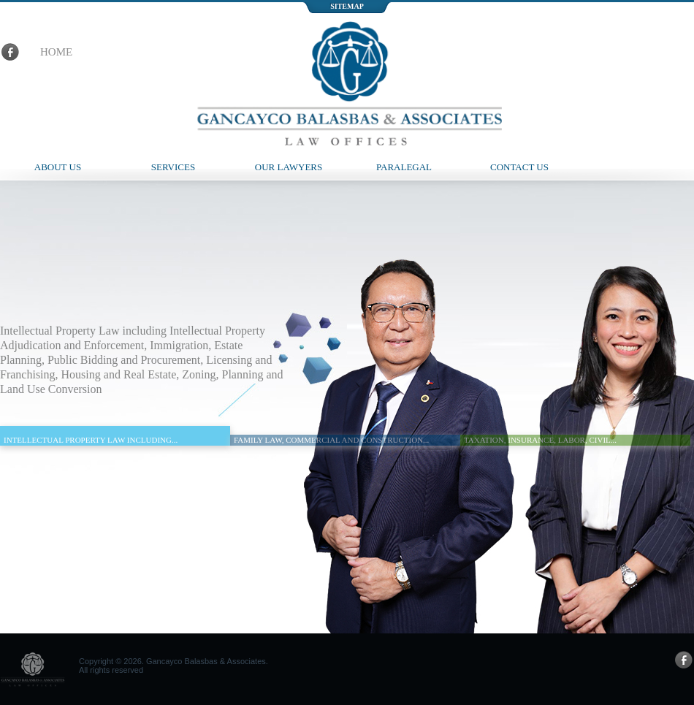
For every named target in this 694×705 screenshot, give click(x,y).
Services (173, 166)
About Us (57, 166)
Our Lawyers (289, 166)
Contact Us (519, 166)
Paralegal (404, 166)
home (56, 52)
